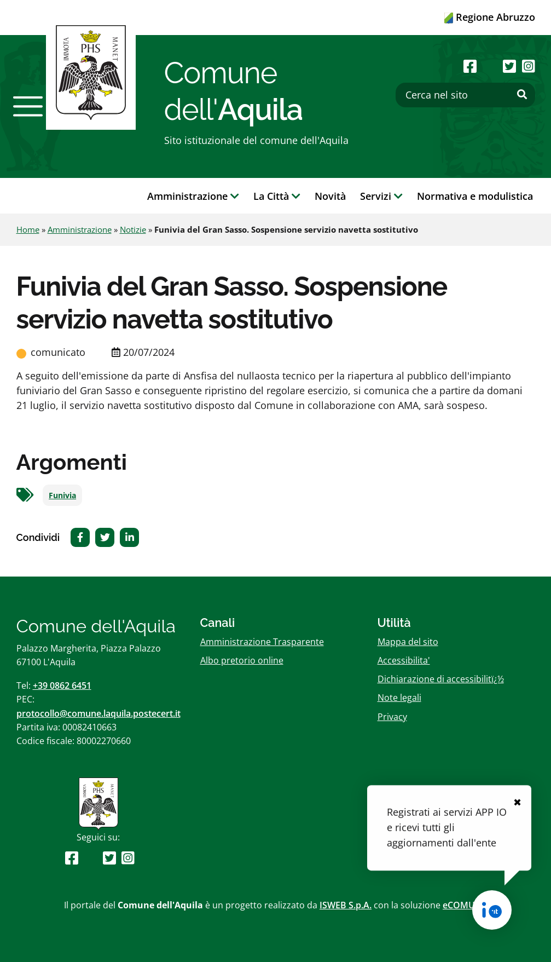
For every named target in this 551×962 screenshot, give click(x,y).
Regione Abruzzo (489, 17)
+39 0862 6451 (62, 685)
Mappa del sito (408, 642)
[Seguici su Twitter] (509, 66)
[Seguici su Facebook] (470, 66)
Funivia (62, 495)
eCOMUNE (465, 905)
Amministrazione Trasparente (262, 642)
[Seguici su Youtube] (490, 66)
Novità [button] (330, 196)
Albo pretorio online (241, 660)
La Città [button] (276, 196)
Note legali (399, 698)
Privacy (392, 717)
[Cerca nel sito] (465, 95)
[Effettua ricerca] (522, 95)
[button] (28, 106)
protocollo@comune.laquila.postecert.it (98, 713)
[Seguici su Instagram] (528, 66)
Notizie (133, 229)
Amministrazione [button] (193, 196)
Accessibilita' (404, 660)
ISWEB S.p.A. (346, 905)
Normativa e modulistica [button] (475, 196)
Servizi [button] (381, 196)
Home (27, 229)
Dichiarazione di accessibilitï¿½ (441, 679)
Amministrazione (80, 229)
